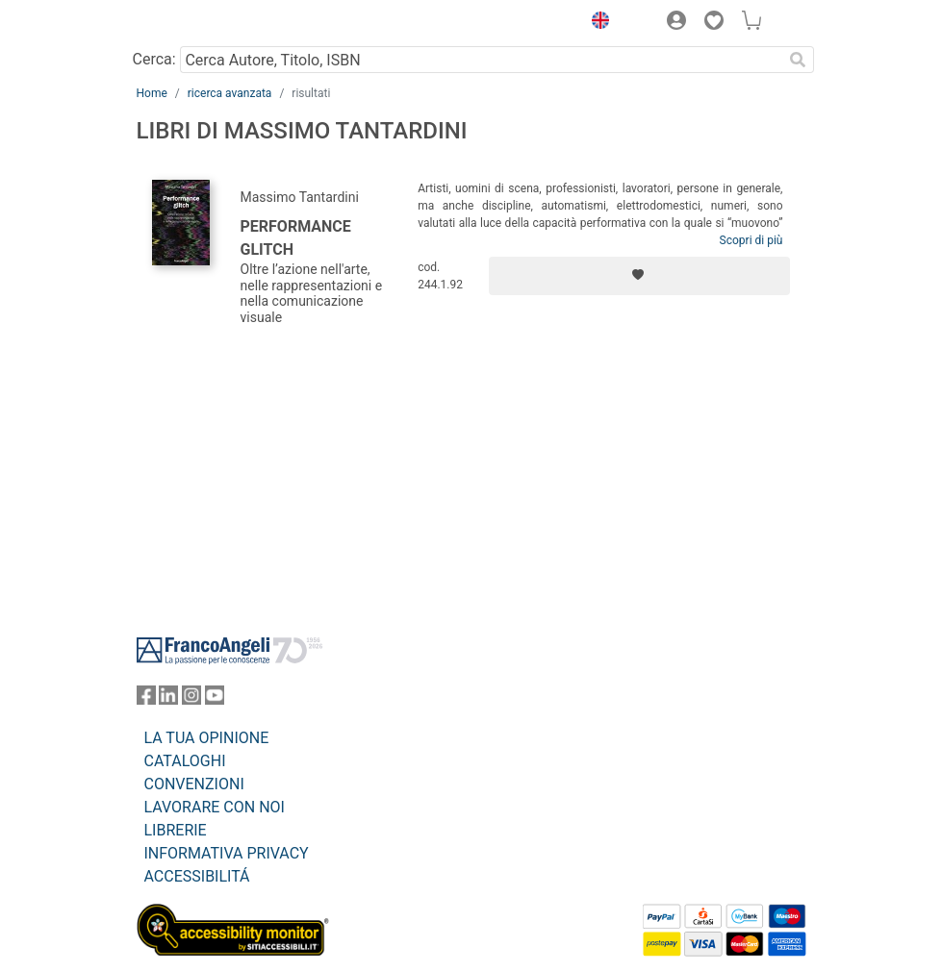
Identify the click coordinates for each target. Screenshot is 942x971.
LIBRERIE (175, 830)
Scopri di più (751, 240)
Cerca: (154, 59)
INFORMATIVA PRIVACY (226, 853)
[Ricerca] (798, 59)
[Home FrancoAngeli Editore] (201, 23)
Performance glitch (296, 238)
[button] (596, 23)
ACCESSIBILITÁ (197, 876)
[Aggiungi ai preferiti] (639, 276)
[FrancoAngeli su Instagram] (191, 699)
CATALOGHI (185, 761)
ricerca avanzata (230, 93)
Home (152, 93)
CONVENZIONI (194, 784)
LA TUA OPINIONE (206, 738)
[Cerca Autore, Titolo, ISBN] (481, 59)
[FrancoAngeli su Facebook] (146, 699)
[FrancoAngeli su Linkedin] (168, 699)
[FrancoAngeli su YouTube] (214, 699)
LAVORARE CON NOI (214, 807)
